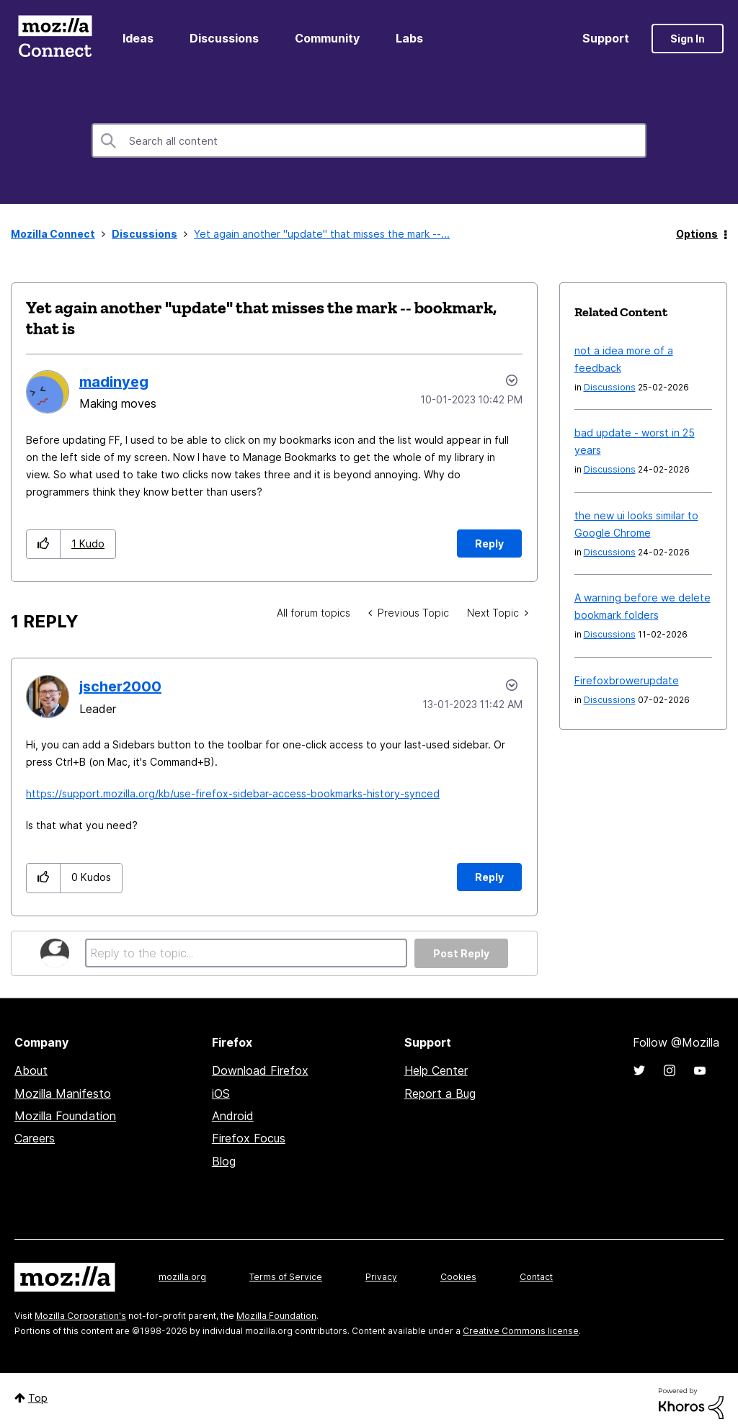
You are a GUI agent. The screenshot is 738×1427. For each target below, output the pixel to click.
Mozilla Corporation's (80, 1315)
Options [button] (697, 234)
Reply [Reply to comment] (489, 877)
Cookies (458, 1276)
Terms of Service (285, 1276)
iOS (221, 1093)
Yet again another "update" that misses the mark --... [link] (322, 234)
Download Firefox (260, 1070)
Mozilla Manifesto (62, 1093)
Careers (34, 1138)
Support (605, 38)
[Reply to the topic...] (246, 953)
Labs (409, 38)
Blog (224, 1161)
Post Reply (461, 953)
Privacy (381, 1276)
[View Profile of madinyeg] (113, 381)
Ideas (138, 38)
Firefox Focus (248, 1138)
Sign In (687, 38)
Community (327, 38)
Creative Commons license (521, 1330)
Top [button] (38, 1398)
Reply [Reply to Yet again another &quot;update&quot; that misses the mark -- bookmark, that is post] (489, 543)
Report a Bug (440, 1093)
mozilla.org (182, 1276)
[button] (44, 544)
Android (233, 1116)
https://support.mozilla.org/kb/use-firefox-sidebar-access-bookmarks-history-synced (233, 793)
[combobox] (369, 140)
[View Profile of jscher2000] (120, 686)
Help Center (436, 1070)
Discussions (224, 38)
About (31, 1070)
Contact (536, 1276)
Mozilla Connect (54, 38)
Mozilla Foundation (65, 1116)
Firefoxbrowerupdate (626, 680)
